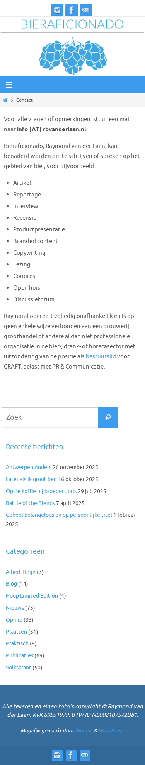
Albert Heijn (21, 572)
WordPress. (111, 730)
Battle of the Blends (30, 503)
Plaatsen (16, 632)
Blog (11, 584)
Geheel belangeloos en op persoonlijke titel (59, 515)
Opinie (14, 620)
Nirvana (83, 730)
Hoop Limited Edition (32, 596)
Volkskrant (18, 667)
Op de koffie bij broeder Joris (41, 491)
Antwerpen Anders (28, 467)
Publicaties (19, 655)
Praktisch (17, 643)
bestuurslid (101, 356)
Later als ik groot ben (31, 479)
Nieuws (15, 608)
